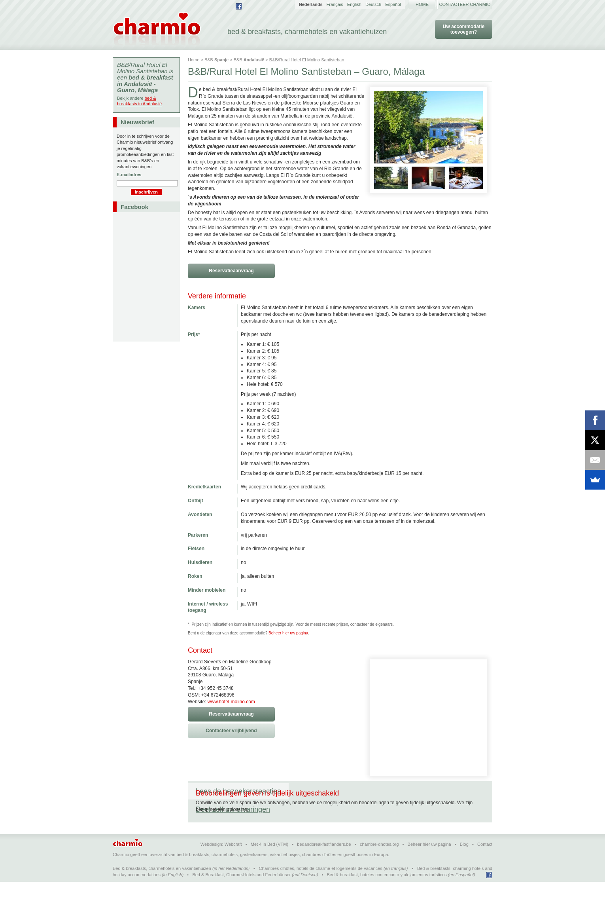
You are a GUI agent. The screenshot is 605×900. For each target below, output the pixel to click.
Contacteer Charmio (465, 4)
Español (393, 4)
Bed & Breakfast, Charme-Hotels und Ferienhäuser (241, 893)
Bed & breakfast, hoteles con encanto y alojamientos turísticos (387, 893)
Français (335, 4)
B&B (216, 59)
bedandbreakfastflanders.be (324, 862)
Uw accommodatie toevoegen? (463, 29)
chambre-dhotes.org (379, 862)
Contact (484, 862)
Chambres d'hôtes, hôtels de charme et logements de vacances (320, 886)
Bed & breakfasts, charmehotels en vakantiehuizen (162, 886)
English (354, 4)
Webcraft (233, 862)
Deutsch (373, 4)
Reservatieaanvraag (231, 270)
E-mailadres (129, 174)
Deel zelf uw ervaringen (334, 791)
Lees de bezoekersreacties (238, 791)
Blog (464, 862)
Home (422, 4)
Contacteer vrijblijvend (231, 730)
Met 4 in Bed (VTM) (269, 862)
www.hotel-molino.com (231, 701)
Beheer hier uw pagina (288, 633)
